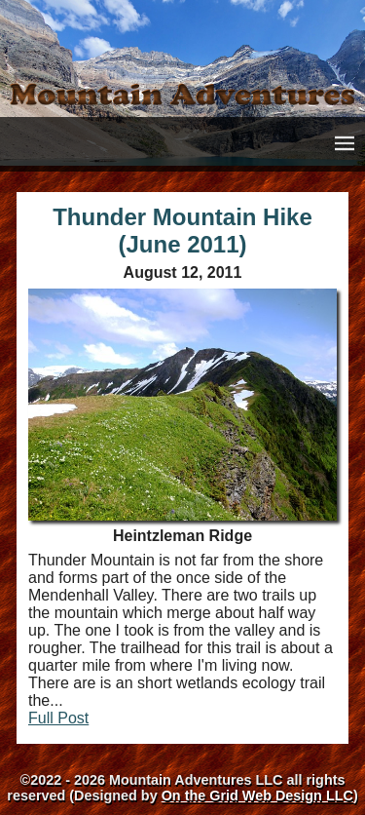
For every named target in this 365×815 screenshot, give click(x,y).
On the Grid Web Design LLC (257, 795)
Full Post (58, 718)
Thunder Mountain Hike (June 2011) (182, 230)
